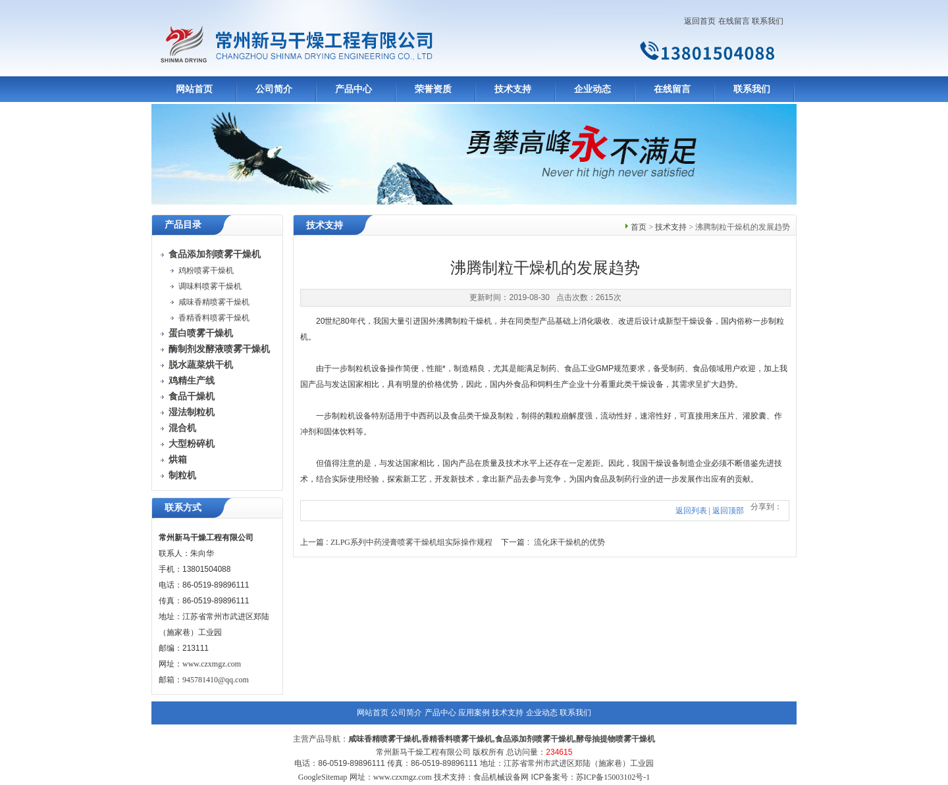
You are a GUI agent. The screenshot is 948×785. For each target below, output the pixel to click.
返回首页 (700, 21)
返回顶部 (728, 510)
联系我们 (767, 21)
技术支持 (512, 89)
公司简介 (273, 89)
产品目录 (183, 225)
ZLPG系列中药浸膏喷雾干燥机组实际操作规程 (411, 542)
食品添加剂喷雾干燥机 (534, 739)
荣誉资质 (433, 89)
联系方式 (183, 508)
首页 (638, 227)
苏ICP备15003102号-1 (613, 777)
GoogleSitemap (323, 777)
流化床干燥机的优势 (569, 542)
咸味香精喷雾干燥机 (214, 302)
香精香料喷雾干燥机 (214, 317)
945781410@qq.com (215, 679)
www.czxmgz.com (211, 664)
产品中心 (353, 89)
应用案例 (474, 712)
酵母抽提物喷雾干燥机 (615, 739)
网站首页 (194, 89)
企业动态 (592, 89)
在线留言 (734, 21)
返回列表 (691, 510)
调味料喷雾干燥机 (210, 286)
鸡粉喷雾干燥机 (206, 270)
